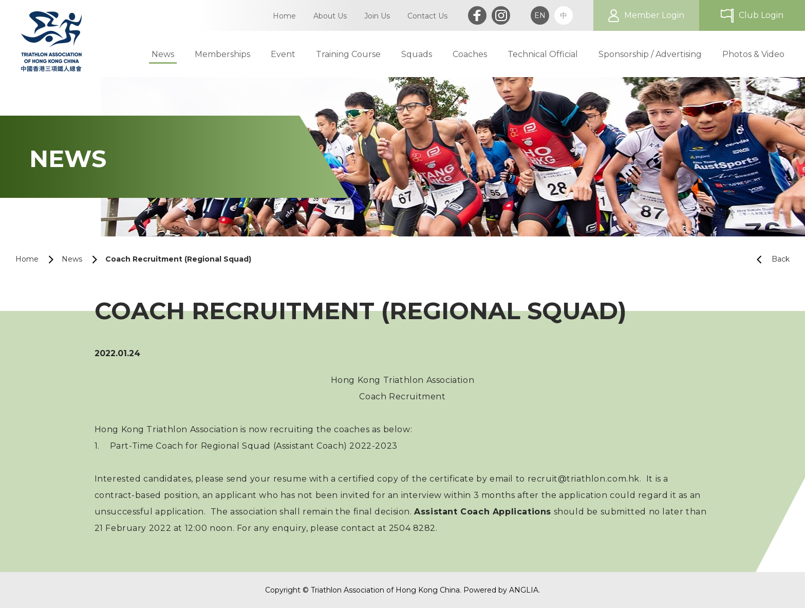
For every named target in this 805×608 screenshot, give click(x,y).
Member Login (654, 15)
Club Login (761, 15)
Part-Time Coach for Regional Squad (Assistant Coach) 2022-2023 (254, 446)
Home (27, 259)
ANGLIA (523, 590)
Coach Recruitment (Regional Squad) (178, 259)
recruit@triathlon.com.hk (584, 479)
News (72, 259)
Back (769, 259)
